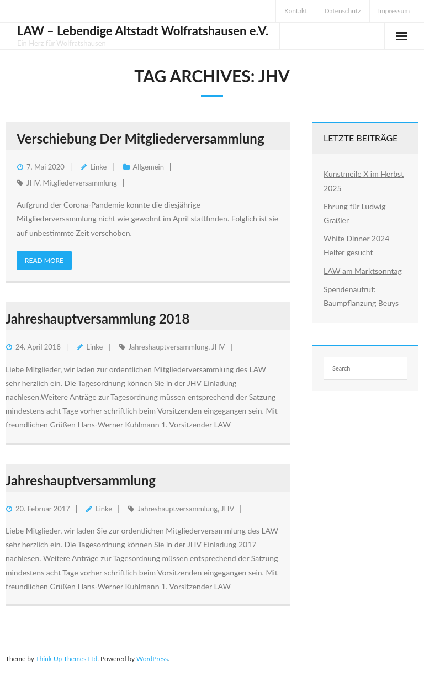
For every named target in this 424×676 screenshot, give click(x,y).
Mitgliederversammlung (80, 182)
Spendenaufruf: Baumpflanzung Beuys (361, 296)
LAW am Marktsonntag (363, 271)
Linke (98, 166)
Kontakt (296, 11)
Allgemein (148, 166)
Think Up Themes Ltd (66, 658)
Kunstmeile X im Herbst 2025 (364, 180)
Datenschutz (343, 11)
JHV (32, 182)
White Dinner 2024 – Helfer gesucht (360, 245)
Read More (44, 260)
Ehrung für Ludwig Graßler (355, 213)
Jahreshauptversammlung (169, 346)
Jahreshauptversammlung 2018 (97, 318)
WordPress (152, 658)
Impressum (394, 11)
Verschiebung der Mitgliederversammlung (140, 138)
